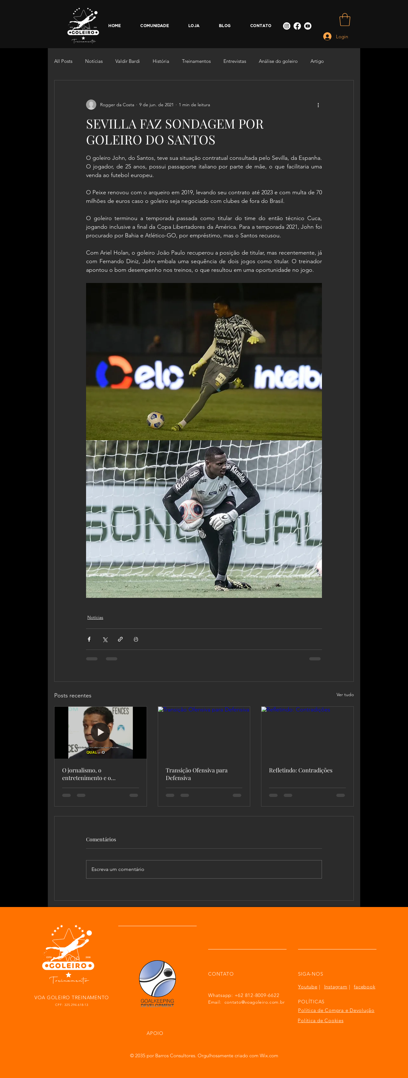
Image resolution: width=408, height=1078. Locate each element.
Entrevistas (234, 61)
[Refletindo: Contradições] (307, 732)
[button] (344, 19)
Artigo (317, 61)
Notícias (94, 61)
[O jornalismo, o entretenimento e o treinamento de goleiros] (101, 732)
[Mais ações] (318, 104)
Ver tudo (345, 694)
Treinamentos (196, 61)
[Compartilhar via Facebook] (89, 639)
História (161, 61)
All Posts (63, 61)
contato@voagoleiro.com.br (254, 1002)
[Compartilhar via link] (120, 639)
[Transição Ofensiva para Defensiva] (204, 732)
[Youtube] (307, 26)
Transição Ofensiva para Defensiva (197, 774)
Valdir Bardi (127, 61)
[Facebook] (297, 26)
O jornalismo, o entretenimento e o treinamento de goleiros (92, 774)
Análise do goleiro (278, 61)
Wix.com (269, 1055)
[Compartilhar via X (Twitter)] (105, 639)
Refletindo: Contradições (300, 770)
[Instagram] (286, 26)
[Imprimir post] (136, 639)
